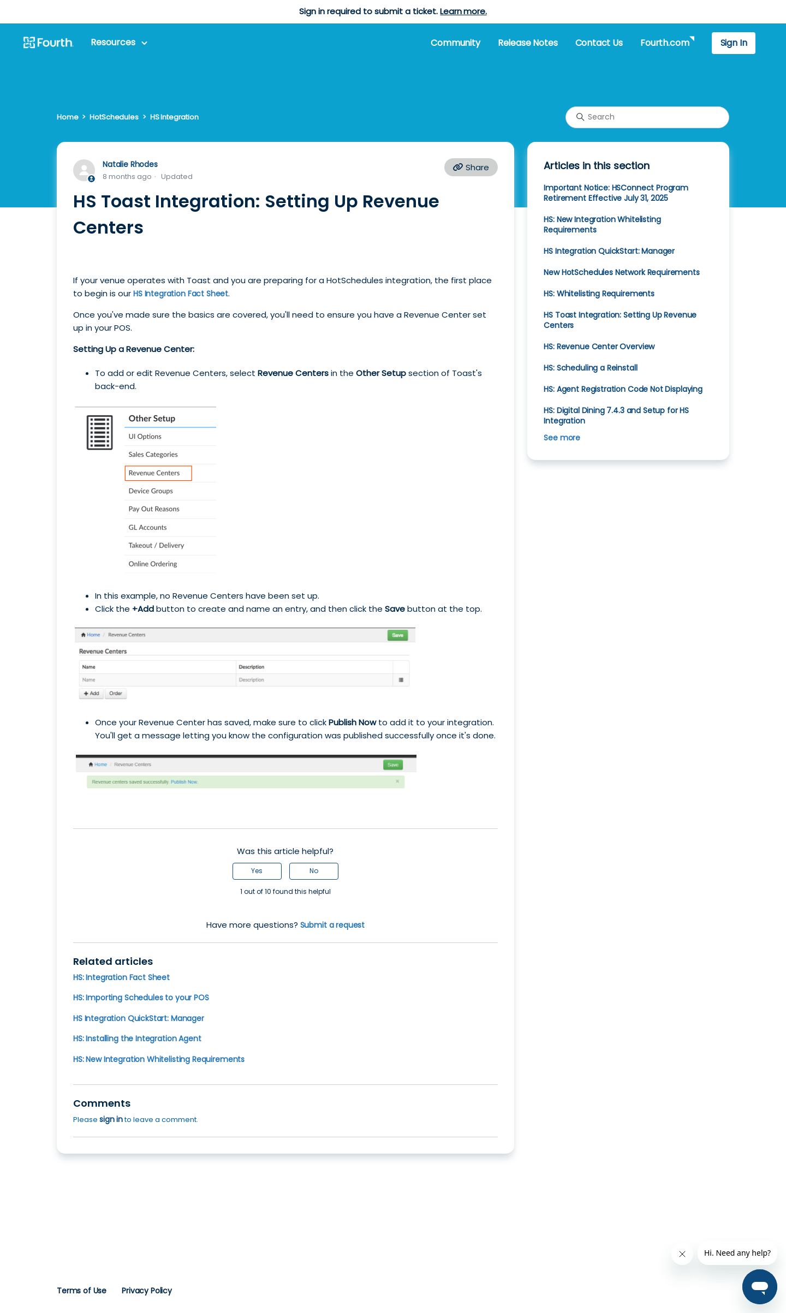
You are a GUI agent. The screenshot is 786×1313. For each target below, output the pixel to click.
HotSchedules (114, 117)
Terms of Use (81, 1290)
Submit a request (332, 925)
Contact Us (599, 43)
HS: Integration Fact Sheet (121, 977)
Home (67, 117)
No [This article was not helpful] (313, 870)
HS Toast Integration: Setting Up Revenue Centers (620, 320)
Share (471, 167)
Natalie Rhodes (130, 164)
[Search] (647, 117)
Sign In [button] (733, 43)
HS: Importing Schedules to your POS (141, 997)
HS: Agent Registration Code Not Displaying (623, 389)
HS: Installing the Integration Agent (137, 1038)
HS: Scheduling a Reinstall (590, 367)
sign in (111, 1119)
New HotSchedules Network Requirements (621, 272)
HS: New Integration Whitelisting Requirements (159, 1059)
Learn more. (463, 11)
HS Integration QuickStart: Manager (138, 1018)
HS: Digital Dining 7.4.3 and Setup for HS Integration (616, 415)
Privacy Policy (147, 1290)
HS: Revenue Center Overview (599, 346)
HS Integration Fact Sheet (180, 293)
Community (455, 43)
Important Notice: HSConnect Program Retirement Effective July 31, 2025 (616, 193)
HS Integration (174, 117)
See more (562, 437)
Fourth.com (664, 43)
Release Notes (528, 43)
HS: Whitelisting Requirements (599, 293)
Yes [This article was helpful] (257, 870)
